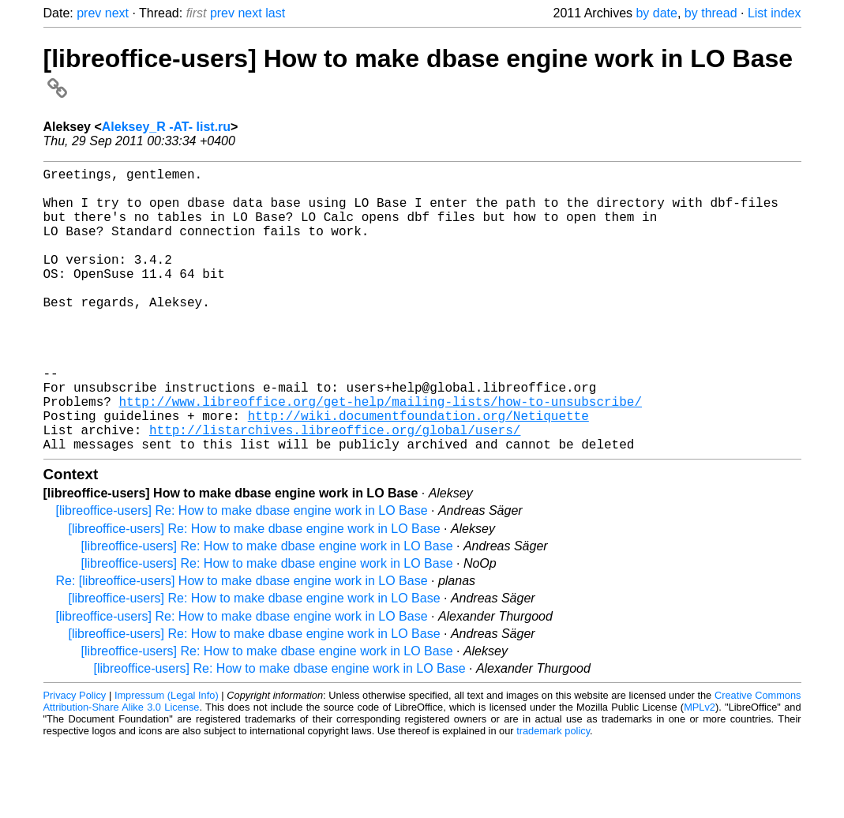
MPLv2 (699, 770)
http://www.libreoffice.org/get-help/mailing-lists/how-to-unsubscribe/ (380, 454)
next (117, 13)
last (275, 13)
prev (89, 13)
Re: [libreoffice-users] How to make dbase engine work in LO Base (242, 644)
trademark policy (553, 794)
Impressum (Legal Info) (166, 758)
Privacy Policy (75, 758)
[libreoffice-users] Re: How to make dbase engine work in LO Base (242, 573)
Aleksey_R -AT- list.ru (166, 126)
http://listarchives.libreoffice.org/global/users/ (334, 489)
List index (774, 13)
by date (656, 13)
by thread (711, 13)
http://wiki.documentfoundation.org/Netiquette (418, 472)
